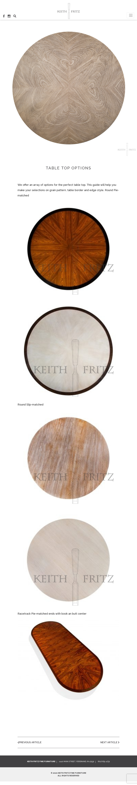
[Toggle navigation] (130, 15)
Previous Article (29, 742)
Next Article (109, 742)
